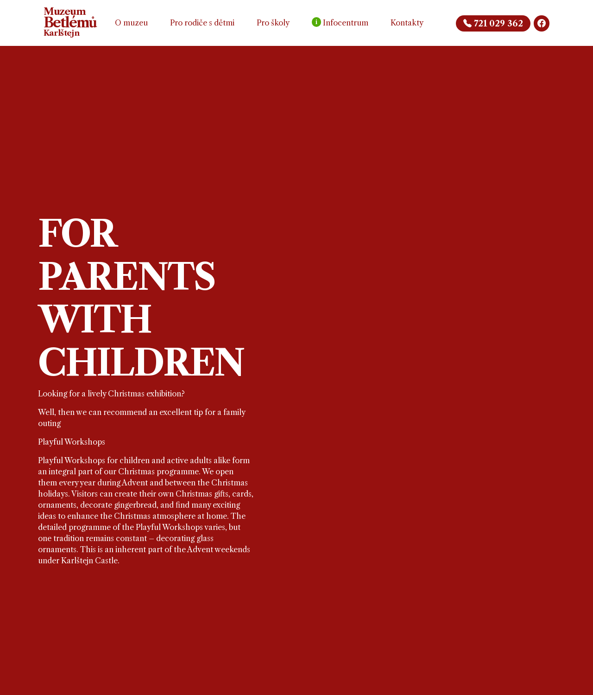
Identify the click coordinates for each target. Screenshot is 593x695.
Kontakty (407, 22)
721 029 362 (493, 24)
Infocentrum (340, 22)
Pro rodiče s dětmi (202, 22)
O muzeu (131, 22)
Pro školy (273, 22)
